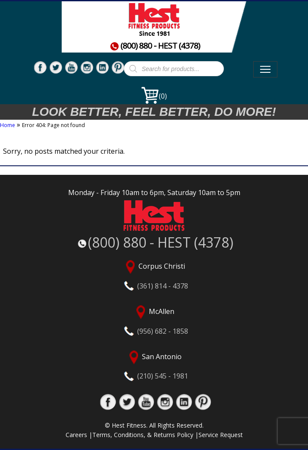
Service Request (220, 435)
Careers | (79, 435)
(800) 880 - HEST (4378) (155, 45)
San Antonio (153, 366)
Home (7, 125)
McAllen (153, 320)
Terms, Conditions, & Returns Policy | (145, 435)
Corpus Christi (153, 275)
